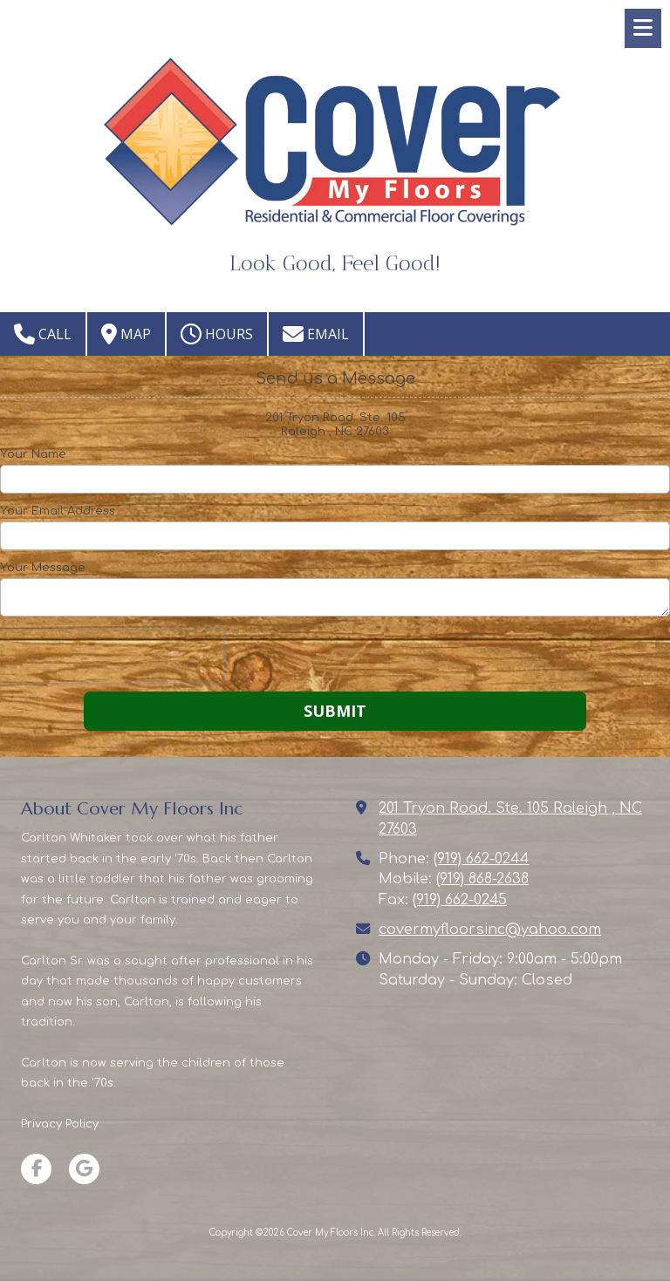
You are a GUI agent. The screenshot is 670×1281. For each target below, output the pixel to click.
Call (43, 334)
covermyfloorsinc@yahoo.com (490, 929)
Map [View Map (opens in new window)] (126, 334)
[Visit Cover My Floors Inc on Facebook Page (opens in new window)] (36, 1169)
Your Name (33, 454)
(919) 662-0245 (460, 900)
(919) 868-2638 (482, 879)
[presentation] (111, 656)
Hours (217, 334)
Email (316, 334)
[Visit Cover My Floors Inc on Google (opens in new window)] (84, 1169)
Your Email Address (57, 511)
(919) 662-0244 (482, 859)
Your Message (42, 568)
